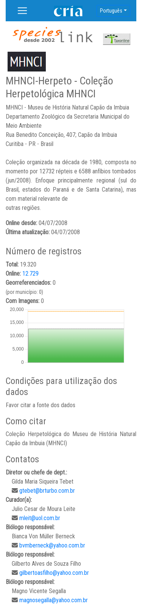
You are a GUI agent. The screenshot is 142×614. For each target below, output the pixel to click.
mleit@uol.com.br (39, 518)
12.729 (30, 273)
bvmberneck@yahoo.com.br (52, 545)
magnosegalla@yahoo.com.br (53, 600)
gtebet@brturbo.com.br (47, 490)
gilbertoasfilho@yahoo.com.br (54, 572)
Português (111, 11)
